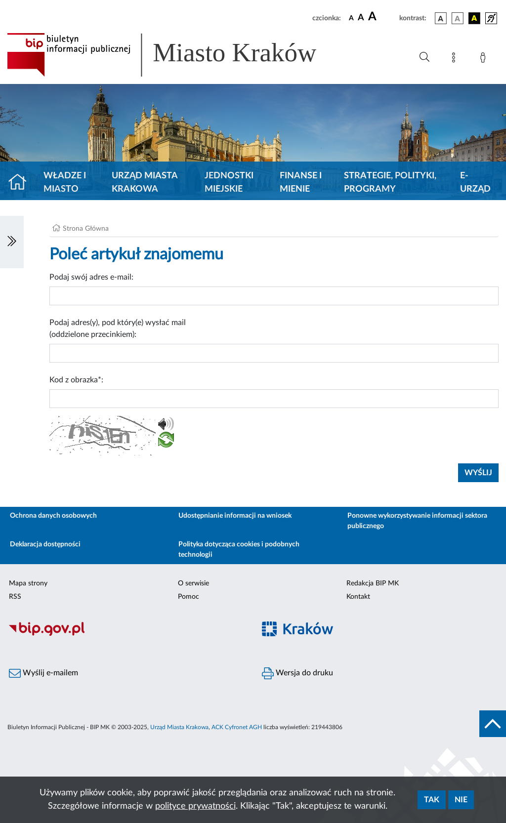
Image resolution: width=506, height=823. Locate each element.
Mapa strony (28, 583)
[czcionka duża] (382, 17)
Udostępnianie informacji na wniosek (235, 515)
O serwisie (193, 583)
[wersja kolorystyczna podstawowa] (440, 18)
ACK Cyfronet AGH (236, 727)
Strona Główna (86, 228)
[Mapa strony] (456, 59)
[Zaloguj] (484, 59)
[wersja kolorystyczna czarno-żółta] (474, 18)
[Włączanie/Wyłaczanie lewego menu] (12, 242)
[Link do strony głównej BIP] (175, 55)
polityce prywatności (195, 806)
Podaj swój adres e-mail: (91, 277)
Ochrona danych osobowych (53, 515)
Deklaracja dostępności (45, 544)
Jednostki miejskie (229, 182)
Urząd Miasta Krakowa (144, 182)
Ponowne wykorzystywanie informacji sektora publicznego (417, 521)
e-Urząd (475, 182)
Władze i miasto (64, 182)
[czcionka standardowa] (351, 18)
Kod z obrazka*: (76, 380)
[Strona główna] (21, 182)
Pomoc (188, 596)
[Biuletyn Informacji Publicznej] (126, 634)
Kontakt (358, 596)
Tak (431, 800)
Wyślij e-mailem (43, 673)
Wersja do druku (297, 673)
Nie (461, 800)
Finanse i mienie (301, 182)
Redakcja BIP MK (372, 583)
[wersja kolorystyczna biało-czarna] (457, 18)
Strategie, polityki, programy (390, 182)
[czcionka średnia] (361, 18)
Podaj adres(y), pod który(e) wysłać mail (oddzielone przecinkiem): (117, 328)
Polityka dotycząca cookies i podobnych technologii (238, 549)
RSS (15, 596)
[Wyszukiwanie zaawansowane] (424, 57)
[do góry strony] (492, 723)
